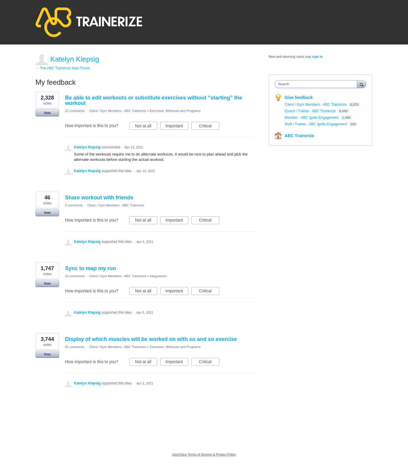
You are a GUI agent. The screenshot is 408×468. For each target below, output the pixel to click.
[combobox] (317, 84)
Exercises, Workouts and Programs (175, 111)
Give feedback (299, 97)
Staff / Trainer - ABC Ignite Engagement (316, 124)
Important (177, 127)
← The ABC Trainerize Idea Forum (62, 68)
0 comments (74, 205)
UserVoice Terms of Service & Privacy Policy (204, 454)
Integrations (158, 276)
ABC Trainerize (299, 135)
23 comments (75, 276)
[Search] (361, 84)
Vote (47, 113)
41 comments (75, 347)
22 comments (75, 111)
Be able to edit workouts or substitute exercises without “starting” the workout (153, 100)
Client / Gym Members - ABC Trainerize (117, 111)
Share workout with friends (99, 198)
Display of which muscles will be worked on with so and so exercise (151, 339)
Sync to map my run (90, 268)
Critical (209, 127)
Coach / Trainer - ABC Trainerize (311, 111)
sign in (317, 56)
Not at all (146, 127)
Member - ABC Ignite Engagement (312, 118)
